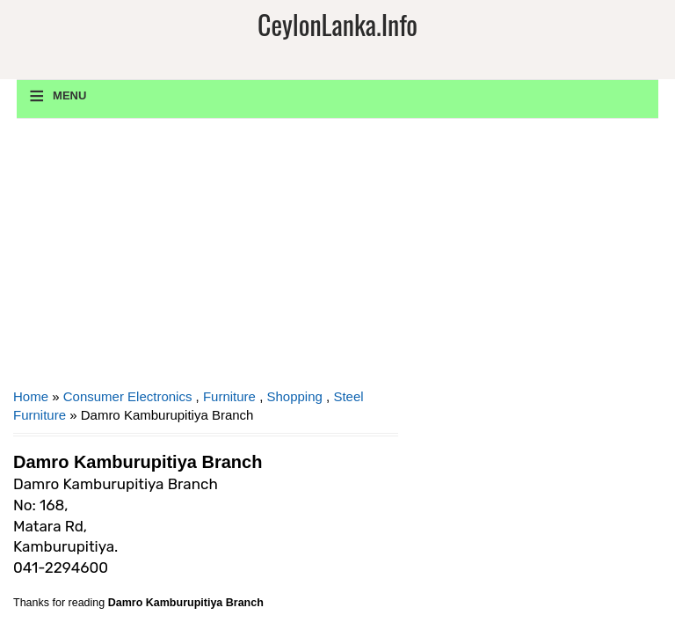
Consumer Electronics (127, 396)
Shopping (294, 396)
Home (30, 396)
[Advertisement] (205, 259)
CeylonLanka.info (337, 24)
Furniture (229, 396)
